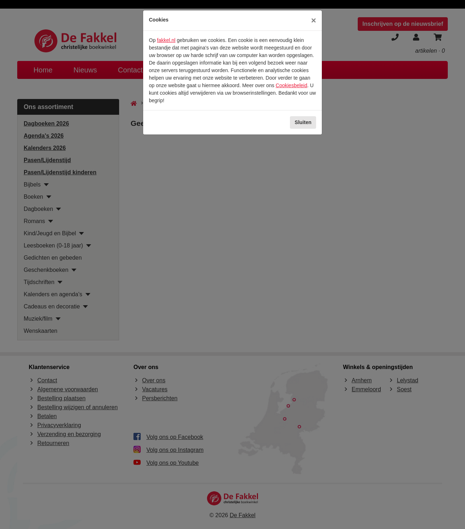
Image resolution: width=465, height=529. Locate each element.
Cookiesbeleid (291, 85)
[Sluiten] (313, 20)
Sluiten (303, 122)
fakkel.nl (166, 40)
